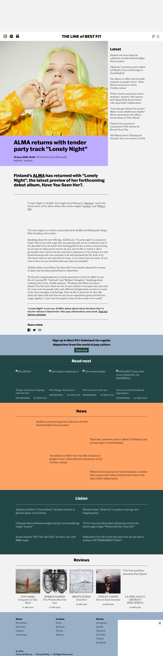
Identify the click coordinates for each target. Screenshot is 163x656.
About (19, 619)
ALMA (39, 175)
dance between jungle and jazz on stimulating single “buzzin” (47, 525)
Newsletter (21, 623)
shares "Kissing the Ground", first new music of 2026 (127, 137)
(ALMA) (28, 161)
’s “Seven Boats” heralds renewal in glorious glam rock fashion (45, 511)
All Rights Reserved (63, 654)
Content (60, 619)
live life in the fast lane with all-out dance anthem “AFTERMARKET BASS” (113, 538)
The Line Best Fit (81, 36)
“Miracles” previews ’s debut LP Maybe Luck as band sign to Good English (127, 70)
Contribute (21, 634)
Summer (88, 203)
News (18, 160)
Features (60, 626)
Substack (100, 630)
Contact (20, 630)
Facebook (101, 642)
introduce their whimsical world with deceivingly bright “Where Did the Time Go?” (111, 525)
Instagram (101, 623)
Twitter (100, 638)
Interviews (22, 398)
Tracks (59, 630)
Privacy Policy (43, 654)
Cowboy (87, 206)
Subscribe (81, 350)
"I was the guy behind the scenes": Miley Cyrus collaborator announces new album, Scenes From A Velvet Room (127, 113)
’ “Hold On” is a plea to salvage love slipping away (111, 511)
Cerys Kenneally (58, 157)
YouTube (100, 634)
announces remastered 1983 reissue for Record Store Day (125, 126)
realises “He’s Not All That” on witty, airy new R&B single (46, 538)
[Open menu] (158, 36)
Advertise (21, 626)
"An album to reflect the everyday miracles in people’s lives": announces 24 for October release (127, 83)
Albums (60, 634)
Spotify (99, 626)
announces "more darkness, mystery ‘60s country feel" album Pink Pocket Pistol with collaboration (126, 98)
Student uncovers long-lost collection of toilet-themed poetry (127, 58)
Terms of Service (24, 654)
